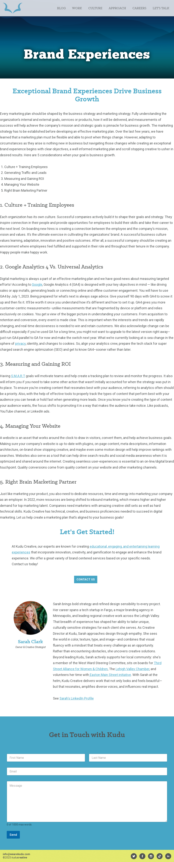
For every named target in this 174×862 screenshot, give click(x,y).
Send (13, 835)
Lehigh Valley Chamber (132, 669)
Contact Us (86, 579)
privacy (20, 343)
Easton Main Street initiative (110, 675)
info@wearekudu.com (16, 854)
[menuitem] (134, 856)
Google (37, 284)
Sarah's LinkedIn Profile (76, 698)
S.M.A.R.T (18, 376)
